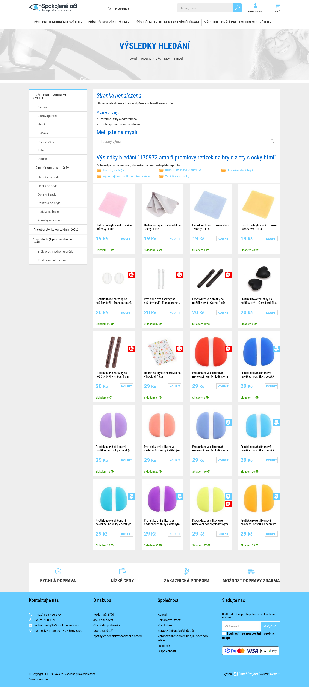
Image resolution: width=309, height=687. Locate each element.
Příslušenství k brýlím (52, 260)
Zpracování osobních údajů (176, 631)
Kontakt (163, 614)
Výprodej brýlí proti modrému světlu (237, 22)
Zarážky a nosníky (50, 220)
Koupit (126, 239)
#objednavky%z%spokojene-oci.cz (56, 625)
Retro (41, 150)
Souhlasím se (249, 635)
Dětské (42, 159)
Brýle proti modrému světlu (55, 251)
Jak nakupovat (103, 620)
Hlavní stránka (138, 59)
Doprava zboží (102, 631)
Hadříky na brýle (48, 177)
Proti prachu (46, 141)
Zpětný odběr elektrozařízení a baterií (117, 636)
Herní (41, 124)
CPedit (275, 673)
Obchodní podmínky (106, 625)
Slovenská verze (39, 679)
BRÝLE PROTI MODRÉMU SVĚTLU (57, 22)
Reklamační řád (103, 614)
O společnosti (167, 651)
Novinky (122, 8)
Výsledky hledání (169, 59)
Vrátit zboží (165, 625)
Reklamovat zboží (169, 620)
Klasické (43, 133)
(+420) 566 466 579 (47, 614)
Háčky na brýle (47, 186)
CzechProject (246, 673)
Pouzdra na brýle (49, 203)
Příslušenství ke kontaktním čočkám (167, 22)
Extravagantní (47, 116)
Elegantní (44, 107)
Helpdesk (164, 646)
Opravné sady (47, 194)
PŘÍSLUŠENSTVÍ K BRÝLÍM (108, 22)
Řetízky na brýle (48, 212)
